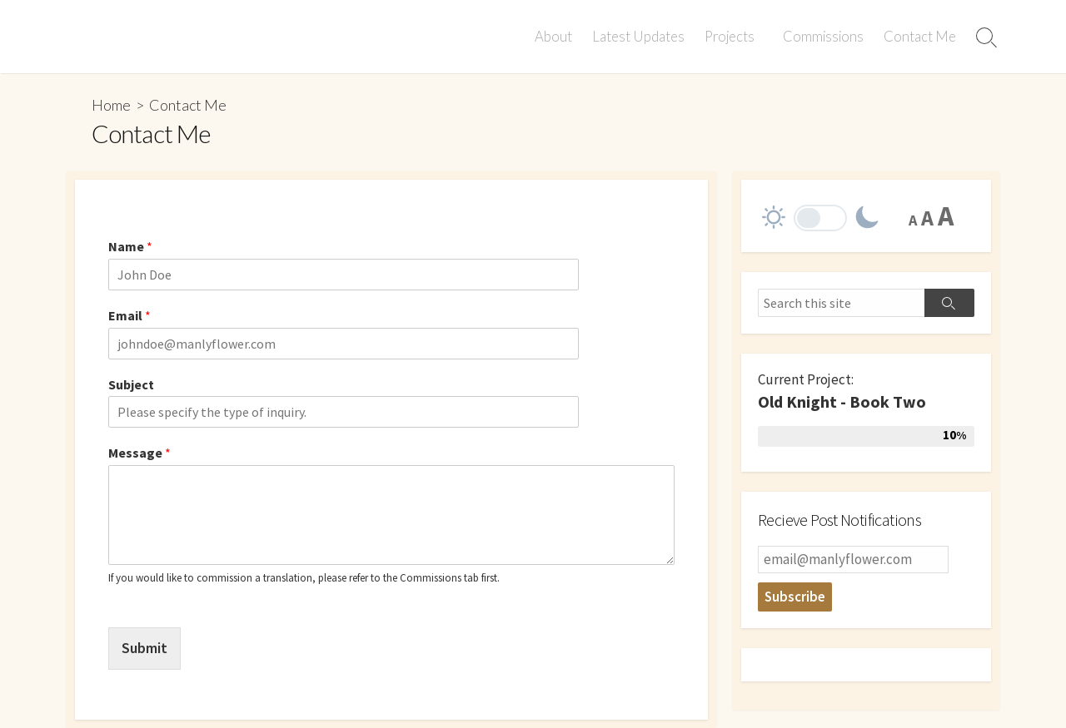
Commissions (823, 36)
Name (130, 246)
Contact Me (920, 36)
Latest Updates (641, 36)
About (556, 36)
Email (129, 315)
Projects (732, 36)
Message (139, 452)
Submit (144, 647)
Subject (131, 384)
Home (111, 105)
